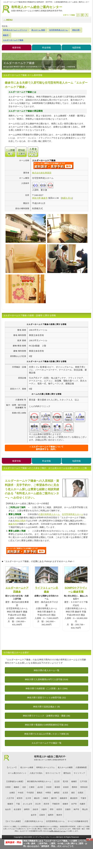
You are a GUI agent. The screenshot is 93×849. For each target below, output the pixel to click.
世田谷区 (84, 787)
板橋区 (74, 781)
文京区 (65, 793)
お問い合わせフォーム (57, 831)
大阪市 (44, 809)
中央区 (21, 793)
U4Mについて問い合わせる (26, 550)
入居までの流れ (36, 773)
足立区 (57, 781)
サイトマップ (79, 773)
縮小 (78, 15)
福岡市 (50, 815)
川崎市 (45, 798)
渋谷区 (49, 787)
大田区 (8, 787)
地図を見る (66, 198)
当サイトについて (53, 773)
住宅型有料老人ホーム (72, 514)
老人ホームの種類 (65, 767)
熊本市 (59, 815)
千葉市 (83, 798)
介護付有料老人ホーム (49, 514)
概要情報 (16, 47)
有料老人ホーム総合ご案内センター (36, 8)
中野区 (48, 793)
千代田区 (30, 793)
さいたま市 (27, 804)
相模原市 (63, 798)
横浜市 (37, 798)
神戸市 (76, 809)
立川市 (28, 798)
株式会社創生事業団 (41, 173)
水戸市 (74, 804)
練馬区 (57, 793)
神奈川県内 (20, 520)
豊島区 (40, 793)
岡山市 (85, 809)
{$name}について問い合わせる (53, 165)
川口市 (38, 804)
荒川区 (65, 781)
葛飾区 (16, 787)
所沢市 (46, 804)
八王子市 (10, 798)
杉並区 (66, 787)
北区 (24, 787)
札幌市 (82, 804)
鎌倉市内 (12, 524)
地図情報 (76, 47)
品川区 (40, 787)
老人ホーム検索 (26, 767)
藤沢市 (54, 798)
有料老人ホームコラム (45, 767)
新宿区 (57, 787)
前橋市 (65, 804)
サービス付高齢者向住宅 (78, 821)
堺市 (51, 809)
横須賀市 (74, 798)
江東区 (32, 787)
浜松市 (35, 809)
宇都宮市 (56, 804)
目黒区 (80, 793)
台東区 (12, 793)
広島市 (42, 815)
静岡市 (27, 809)
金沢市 (33, 815)
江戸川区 (83, 781)
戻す (82, 15)
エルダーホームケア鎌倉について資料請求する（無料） (47, 447)
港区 (73, 793)
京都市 (68, 809)
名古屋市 (17, 809)
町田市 (20, 798)
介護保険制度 (81, 767)
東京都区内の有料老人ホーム (39, 781)
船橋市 (10, 804)
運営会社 (67, 773)
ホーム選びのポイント (17, 773)
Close (89, 839)
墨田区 (74, 787)
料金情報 (46, 47)
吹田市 (59, 809)
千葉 (18, 804)
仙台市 (8, 809)
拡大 (86, 15)
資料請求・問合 (13, 842)
